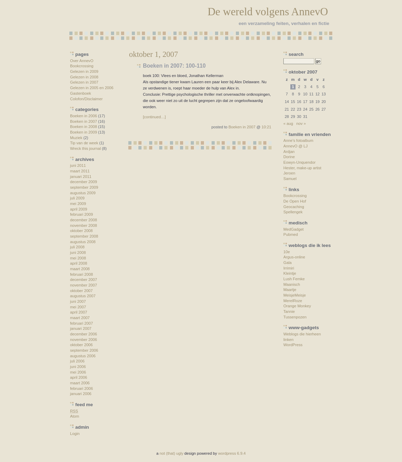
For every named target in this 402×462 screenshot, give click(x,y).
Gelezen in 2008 (84, 77)
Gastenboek (80, 93)
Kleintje (289, 273)
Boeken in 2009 (83, 132)
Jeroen (289, 173)
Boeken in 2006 (83, 116)
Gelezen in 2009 (84, 71)
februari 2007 (81, 323)
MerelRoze (292, 301)
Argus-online (294, 257)
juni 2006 (78, 367)
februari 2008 (81, 274)
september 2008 (84, 236)
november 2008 (83, 225)
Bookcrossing (81, 66)
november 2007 (83, 285)
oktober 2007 (81, 291)
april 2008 (78, 263)
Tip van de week (84, 143)
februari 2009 (81, 214)
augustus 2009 (82, 193)
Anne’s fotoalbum (298, 140)
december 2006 (83, 334)
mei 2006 (78, 372)
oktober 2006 (81, 345)
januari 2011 (81, 176)
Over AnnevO (81, 61)
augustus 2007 (82, 296)
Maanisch (291, 284)
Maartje (289, 290)
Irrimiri (288, 268)
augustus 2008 (82, 242)
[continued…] (154, 117)
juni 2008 (78, 252)
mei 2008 (78, 258)
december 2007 (83, 279)
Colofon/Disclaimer (86, 99)
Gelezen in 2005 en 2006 (91, 88)
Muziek (76, 138)
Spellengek (292, 212)
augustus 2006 (82, 356)
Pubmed (290, 234)
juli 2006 (77, 361)
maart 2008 (80, 269)
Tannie (289, 311)
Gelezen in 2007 (84, 82)
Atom (74, 416)
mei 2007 (78, 307)
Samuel (290, 179)
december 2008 (83, 220)
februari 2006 (81, 388)
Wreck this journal (85, 148)
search (296, 54)
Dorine (289, 157)
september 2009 (84, 187)
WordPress (292, 345)
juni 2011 (78, 165)
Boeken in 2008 (83, 127)
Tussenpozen (295, 317)
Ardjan (288, 151)
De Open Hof (294, 201)
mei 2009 (78, 204)
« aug (288, 123)
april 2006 (78, 377)
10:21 (266, 127)
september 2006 (84, 350)
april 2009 (78, 209)
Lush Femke (294, 279)
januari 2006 (81, 394)
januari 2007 (81, 328)
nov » (301, 123)
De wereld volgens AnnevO (267, 12)
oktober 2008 (81, 231)
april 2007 (78, 312)
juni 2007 (78, 301)
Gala (287, 262)
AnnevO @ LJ (295, 146)
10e (286, 252)
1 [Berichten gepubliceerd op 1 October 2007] (293, 87)
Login (74, 433)
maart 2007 (80, 318)
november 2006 (83, 339)
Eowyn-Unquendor (299, 162)
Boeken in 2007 (83, 121)
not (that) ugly (171, 453)
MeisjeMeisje (294, 295)
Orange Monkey (297, 306)
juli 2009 (77, 198)
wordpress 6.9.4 (232, 453)
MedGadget (293, 229)
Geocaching (293, 207)
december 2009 (83, 182)
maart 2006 (80, 383)
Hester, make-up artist (302, 168)
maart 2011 (80, 171)
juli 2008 (77, 247)
